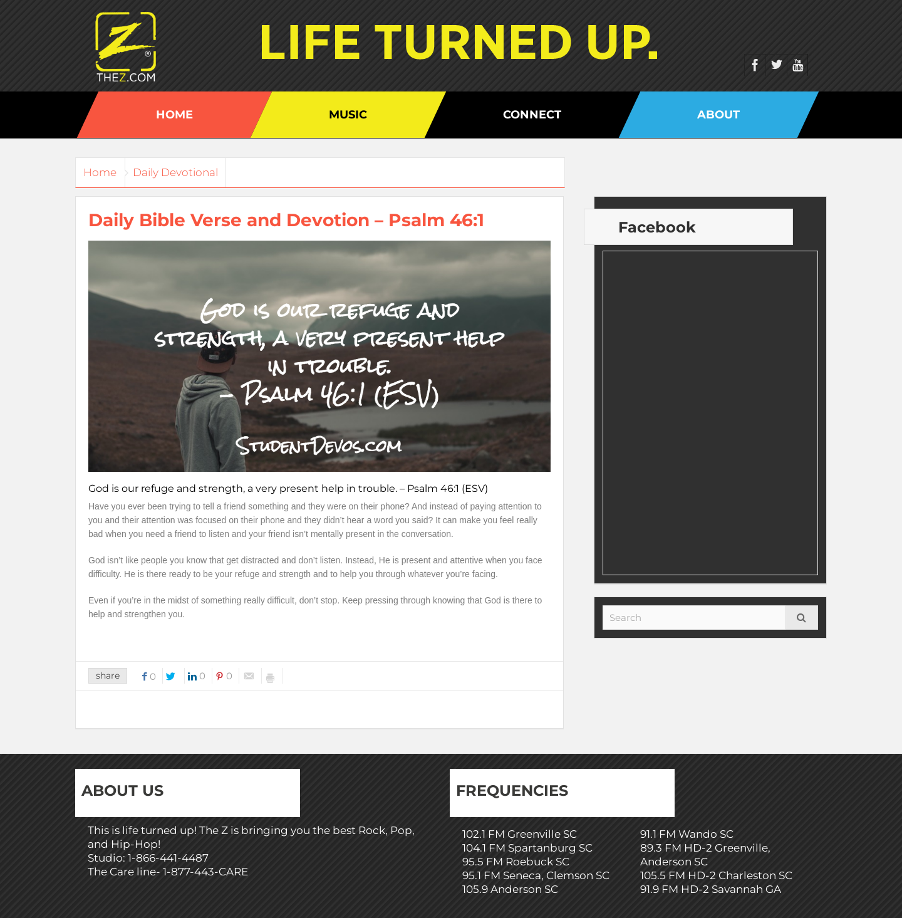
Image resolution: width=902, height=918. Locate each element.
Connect (532, 115)
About (718, 115)
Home (174, 115)
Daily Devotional (189, 172)
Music (348, 115)
